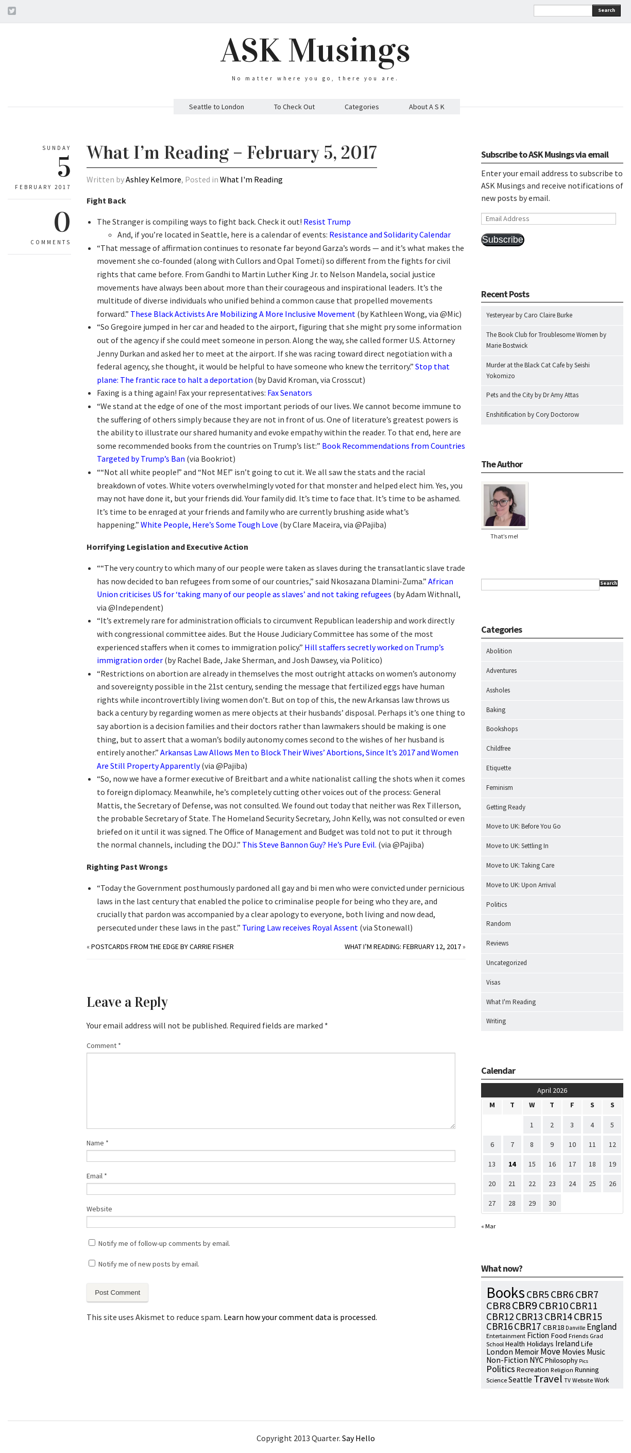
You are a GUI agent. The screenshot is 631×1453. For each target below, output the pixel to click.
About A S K (427, 106)
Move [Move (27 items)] (550, 1351)
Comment (104, 1045)
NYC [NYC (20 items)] (536, 1360)
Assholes (498, 690)
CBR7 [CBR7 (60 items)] (587, 1294)
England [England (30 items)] (602, 1326)
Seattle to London (216, 106)
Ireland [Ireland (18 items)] (567, 1343)
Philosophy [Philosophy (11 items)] (561, 1360)
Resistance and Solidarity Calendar (390, 234)
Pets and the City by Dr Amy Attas (532, 395)
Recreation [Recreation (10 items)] (533, 1369)
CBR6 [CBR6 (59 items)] (562, 1294)
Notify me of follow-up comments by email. (164, 1243)
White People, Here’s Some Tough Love (209, 524)
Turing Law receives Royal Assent (300, 927)
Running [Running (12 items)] (587, 1369)
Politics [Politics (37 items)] (500, 1369)
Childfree (498, 748)
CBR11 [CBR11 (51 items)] (584, 1305)
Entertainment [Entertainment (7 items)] (505, 1336)
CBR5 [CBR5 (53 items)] (537, 1294)
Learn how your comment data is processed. (300, 1317)
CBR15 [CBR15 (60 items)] (588, 1316)
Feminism (499, 787)
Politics (496, 904)
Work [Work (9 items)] (601, 1380)
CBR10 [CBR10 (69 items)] (553, 1305)
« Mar (488, 1226)
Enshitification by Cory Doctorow (532, 414)
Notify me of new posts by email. (148, 1264)
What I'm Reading (251, 179)
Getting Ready (505, 807)
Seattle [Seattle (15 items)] (520, 1379)
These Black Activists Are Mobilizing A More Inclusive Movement (242, 314)
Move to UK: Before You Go (523, 826)
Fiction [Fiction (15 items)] (538, 1335)
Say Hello (358, 1438)
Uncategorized (506, 962)
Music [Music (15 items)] (596, 1352)
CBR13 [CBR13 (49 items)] (529, 1316)
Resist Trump (327, 221)
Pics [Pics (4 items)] (583, 1361)
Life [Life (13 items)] (587, 1343)
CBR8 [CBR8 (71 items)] (498, 1305)
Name (98, 1142)
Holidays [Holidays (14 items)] (540, 1343)
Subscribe (502, 239)
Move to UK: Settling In (517, 845)
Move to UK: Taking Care (520, 865)
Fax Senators (289, 392)
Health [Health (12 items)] (515, 1343)
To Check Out (294, 106)
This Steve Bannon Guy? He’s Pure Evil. (309, 844)
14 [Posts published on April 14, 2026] (512, 1164)
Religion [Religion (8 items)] (562, 1369)
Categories (362, 106)
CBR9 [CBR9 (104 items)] (524, 1305)
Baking (495, 709)
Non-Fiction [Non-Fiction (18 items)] (507, 1360)
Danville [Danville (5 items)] (575, 1327)
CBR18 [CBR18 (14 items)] (553, 1327)
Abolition (499, 651)
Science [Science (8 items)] (496, 1380)
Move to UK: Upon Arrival (521, 885)
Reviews (497, 943)
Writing (496, 1021)
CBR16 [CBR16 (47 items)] (499, 1326)
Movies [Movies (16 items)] (573, 1352)
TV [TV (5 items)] (567, 1380)
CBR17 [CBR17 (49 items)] (527, 1326)
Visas (493, 982)
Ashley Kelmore (153, 179)
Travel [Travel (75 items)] (548, 1379)
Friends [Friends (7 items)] (578, 1336)
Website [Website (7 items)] (582, 1380)
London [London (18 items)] (499, 1352)
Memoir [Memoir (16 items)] (527, 1352)
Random (498, 923)
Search (606, 10)
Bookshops (502, 728)
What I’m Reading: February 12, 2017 (403, 946)
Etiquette (498, 768)
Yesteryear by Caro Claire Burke (529, 315)
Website (99, 1208)
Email (97, 1175)
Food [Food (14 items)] (559, 1335)
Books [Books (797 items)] (505, 1292)
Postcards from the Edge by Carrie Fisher (162, 946)
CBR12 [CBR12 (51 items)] (500, 1316)
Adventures (501, 670)
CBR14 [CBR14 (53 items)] (558, 1316)
